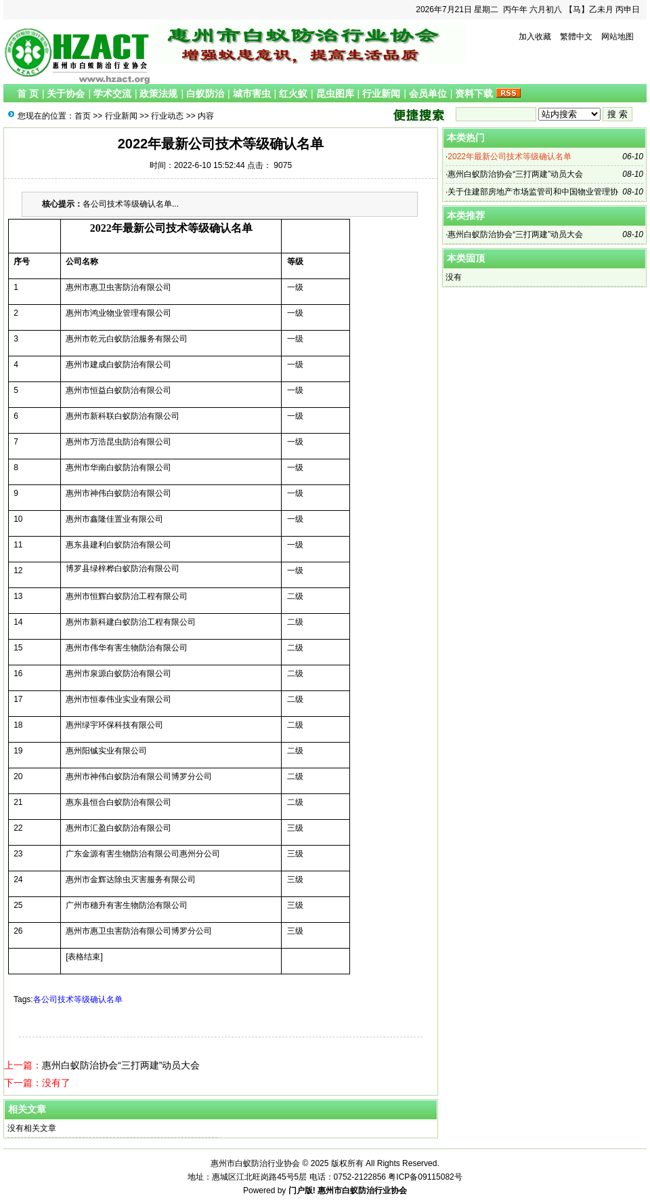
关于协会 (66, 93)
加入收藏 (535, 36)
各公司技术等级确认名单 (78, 999)
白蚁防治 (205, 93)
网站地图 (617, 36)
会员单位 (428, 93)
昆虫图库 (335, 93)
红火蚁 (293, 93)
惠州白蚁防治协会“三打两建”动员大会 (121, 1065)
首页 (82, 116)
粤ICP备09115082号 (425, 1177)
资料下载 (474, 93)
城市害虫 (252, 93)
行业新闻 (381, 93)
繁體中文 (576, 36)
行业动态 (167, 116)
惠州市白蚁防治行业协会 (362, 1190)
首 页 (28, 93)
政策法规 (158, 93)
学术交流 (112, 93)
